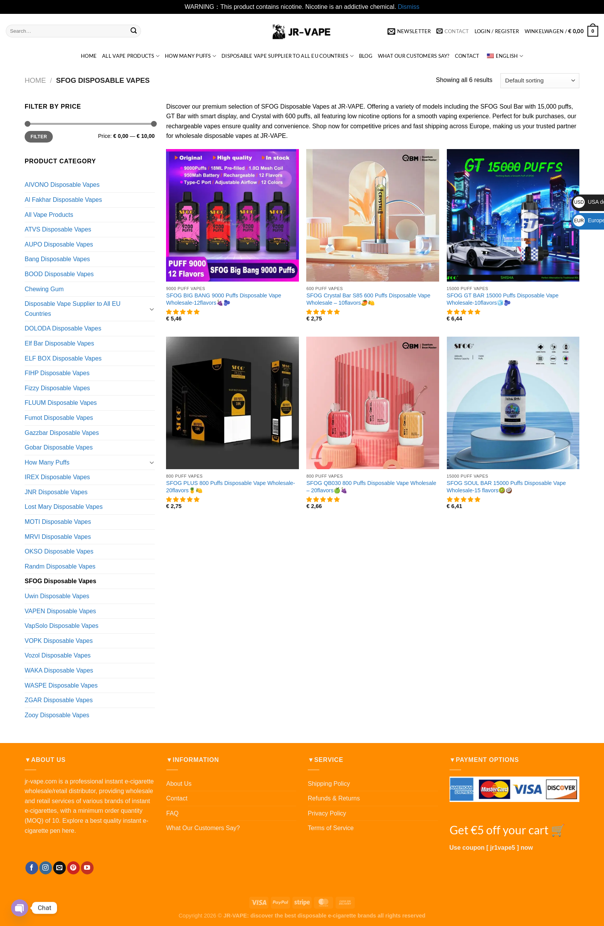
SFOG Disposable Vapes (60, 581)
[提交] (133, 31)
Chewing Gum (44, 289)
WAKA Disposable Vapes (59, 670)
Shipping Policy (329, 783)
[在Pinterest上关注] (73, 867)
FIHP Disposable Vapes (57, 373)
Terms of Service (331, 828)
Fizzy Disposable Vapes (57, 388)
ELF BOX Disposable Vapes (63, 358)
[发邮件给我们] (59, 867)
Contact (467, 56)
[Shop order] (539, 80)
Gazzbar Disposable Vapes (62, 432)
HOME (89, 56)
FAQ (172, 813)
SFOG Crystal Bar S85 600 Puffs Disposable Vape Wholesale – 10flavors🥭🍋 (368, 299)
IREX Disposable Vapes (57, 477)
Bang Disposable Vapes (57, 259)
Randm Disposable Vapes (60, 566)
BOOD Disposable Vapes (59, 274)
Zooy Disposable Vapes (57, 715)
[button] (183, 312)
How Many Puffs (190, 56)
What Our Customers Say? (414, 56)
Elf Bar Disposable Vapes (59, 343)
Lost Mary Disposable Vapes (63, 506)
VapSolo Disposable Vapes (62, 625)
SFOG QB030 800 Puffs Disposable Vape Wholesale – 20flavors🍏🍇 (371, 486)
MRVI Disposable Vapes (58, 536)
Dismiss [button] (408, 6)
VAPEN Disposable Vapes (60, 611)
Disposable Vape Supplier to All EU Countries (287, 56)
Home (35, 80)
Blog (365, 56)
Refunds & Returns (334, 798)
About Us (179, 783)
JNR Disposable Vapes (56, 492)
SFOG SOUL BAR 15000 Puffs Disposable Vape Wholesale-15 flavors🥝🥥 (506, 486)
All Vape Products (130, 56)
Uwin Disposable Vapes (57, 596)
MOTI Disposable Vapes (58, 521)
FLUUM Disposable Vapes (61, 402)
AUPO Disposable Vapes (59, 244)
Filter (38, 136)
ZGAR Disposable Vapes (59, 700)
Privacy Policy (327, 813)
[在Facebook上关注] (31, 867)
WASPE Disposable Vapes (61, 685)
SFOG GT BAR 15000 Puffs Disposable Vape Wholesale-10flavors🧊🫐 (503, 299)
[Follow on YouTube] (87, 867)
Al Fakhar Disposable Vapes (63, 199)
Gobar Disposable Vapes (59, 447)
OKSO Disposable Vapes (59, 551)
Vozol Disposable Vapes (58, 655)
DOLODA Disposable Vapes (63, 328)
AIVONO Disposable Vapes (62, 184)
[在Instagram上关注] (45, 867)
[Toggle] (152, 309)
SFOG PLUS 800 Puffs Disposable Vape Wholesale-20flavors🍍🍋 (230, 486)
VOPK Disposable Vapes (59, 640)
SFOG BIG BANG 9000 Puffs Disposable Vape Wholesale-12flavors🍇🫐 (223, 299)
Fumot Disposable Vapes (59, 417)
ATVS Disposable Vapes (58, 229)
